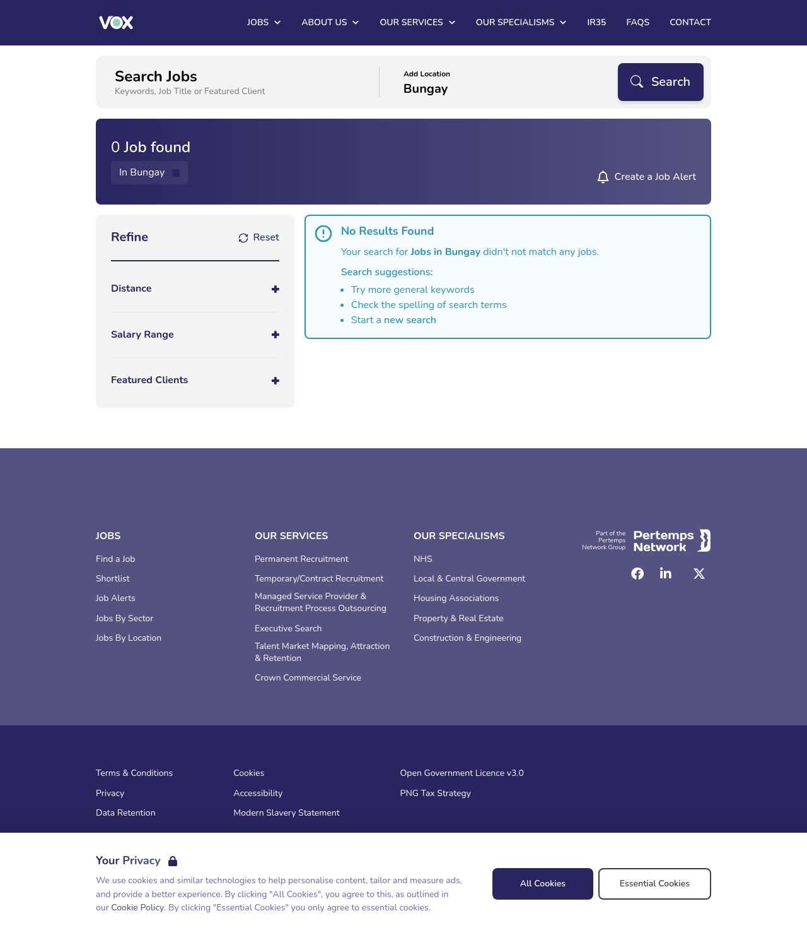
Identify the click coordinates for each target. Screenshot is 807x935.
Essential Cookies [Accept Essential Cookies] (655, 884)
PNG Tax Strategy (435, 793)
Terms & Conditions (134, 773)
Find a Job (115, 559)
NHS (423, 559)
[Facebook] (637, 574)
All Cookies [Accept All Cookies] (543, 884)
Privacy (110, 793)
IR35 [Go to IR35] (596, 22)
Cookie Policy (137, 908)
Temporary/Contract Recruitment (319, 579)
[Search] (661, 82)
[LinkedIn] (665, 574)
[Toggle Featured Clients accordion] (195, 380)
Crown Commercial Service (308, 678)
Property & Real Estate (459, 618)
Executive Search (288, 628)
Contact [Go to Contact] (690, 22)
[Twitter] (699, 574)
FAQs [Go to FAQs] (637, 22)
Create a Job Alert (655, 177)
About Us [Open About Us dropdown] (330, 22)
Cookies (248, 773)
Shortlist (113, 579)
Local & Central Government (469, 579)
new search (410, 320)
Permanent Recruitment (302, 559)
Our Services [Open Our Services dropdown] (417, 22)
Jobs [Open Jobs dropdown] (264, 22)
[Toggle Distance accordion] (195, 288)
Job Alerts (116, 598)
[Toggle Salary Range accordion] (195, 335)
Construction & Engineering (467, 638)
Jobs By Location (128, 638)
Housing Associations (456, 598)
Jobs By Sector (124, 618)
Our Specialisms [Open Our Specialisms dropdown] (521, 22)
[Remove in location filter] (149, 172)
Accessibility (257, 793)
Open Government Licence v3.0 (462, 773)
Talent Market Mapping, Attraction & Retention (322, 652)
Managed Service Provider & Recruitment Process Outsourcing (320, 602)
